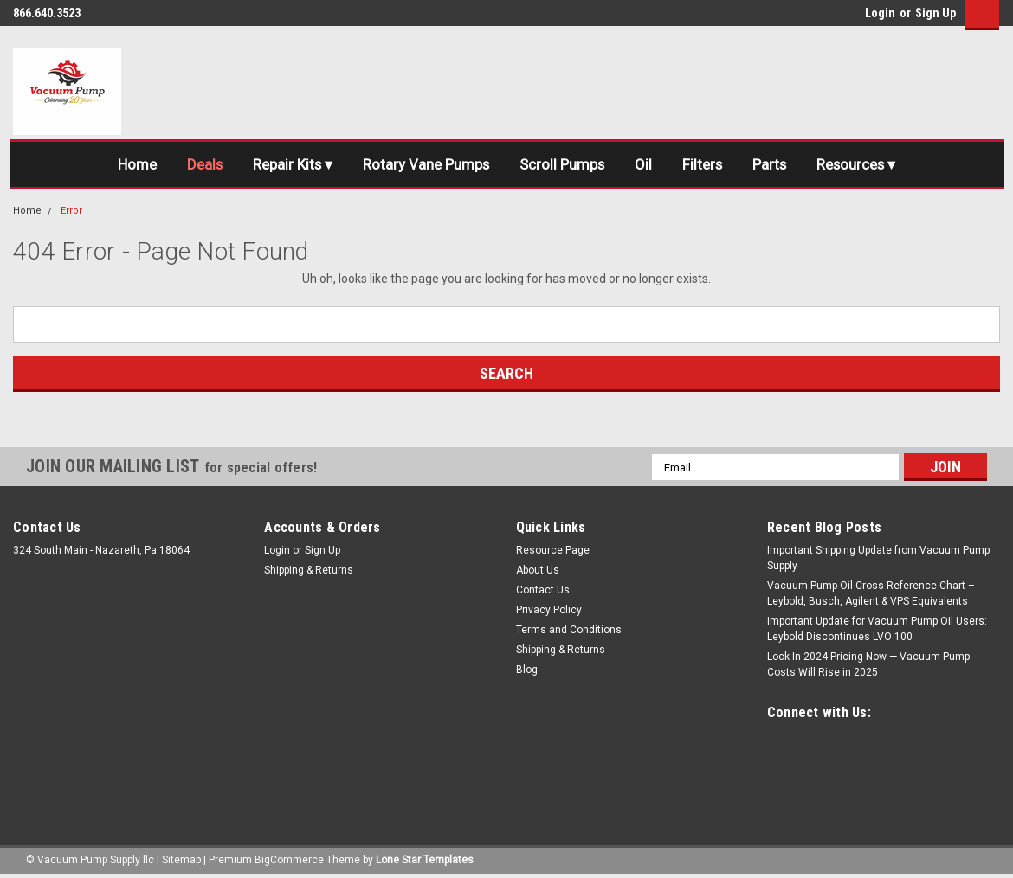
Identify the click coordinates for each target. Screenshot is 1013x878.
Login (880, 13)
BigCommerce (289, 861)
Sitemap (181, 861)
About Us (537, 571)
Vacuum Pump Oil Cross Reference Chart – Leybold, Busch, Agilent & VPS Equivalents (871, 594)
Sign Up (935, 13)
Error (71, 210)
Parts (773, 164)
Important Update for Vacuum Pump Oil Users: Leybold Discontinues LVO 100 (877, 630)
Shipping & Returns (308, 571)
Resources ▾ (862, 164)
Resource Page (553, 551)
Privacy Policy (549, 611)
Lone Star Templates (425, 861)
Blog (527, 670)
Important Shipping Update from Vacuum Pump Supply (878, 559)
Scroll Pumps (561, 164)
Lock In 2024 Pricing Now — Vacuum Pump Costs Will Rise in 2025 (868, 665)
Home (130, 164)
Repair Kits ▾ (288, 164)
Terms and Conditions (569, 631)
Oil (644, 164)
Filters (704, 164)
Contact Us (543, 591)
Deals (199, 164)
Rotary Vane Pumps (423, 164)
